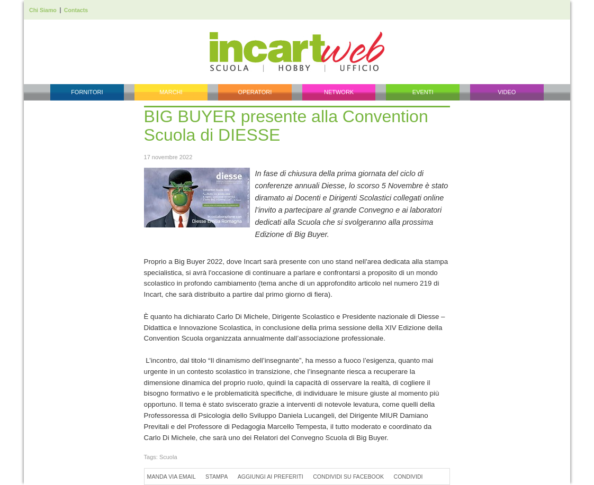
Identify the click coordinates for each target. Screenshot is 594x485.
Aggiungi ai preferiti (270, 476)
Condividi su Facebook (348, 476)
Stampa (216, 476)
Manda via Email (171, 476)
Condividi (408, 476)
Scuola (168, 457)
